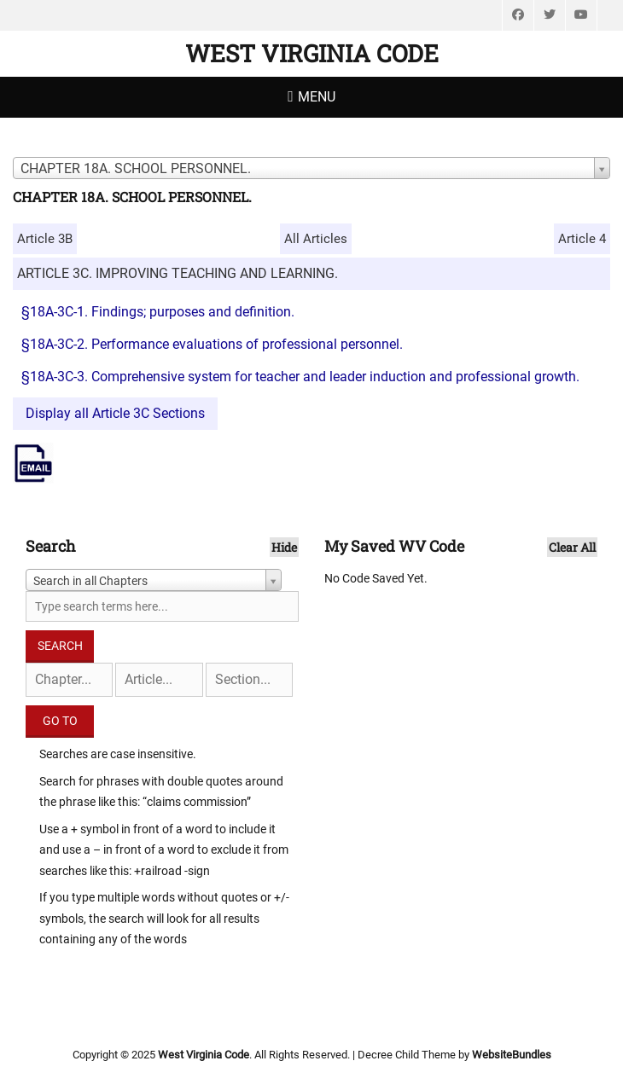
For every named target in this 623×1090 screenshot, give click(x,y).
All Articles (315, 238)
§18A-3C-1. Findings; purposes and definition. (157, 312)
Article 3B (45, 238)
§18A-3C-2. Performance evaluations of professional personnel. (212, 344)
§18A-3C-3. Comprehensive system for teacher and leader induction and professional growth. (300, 376)
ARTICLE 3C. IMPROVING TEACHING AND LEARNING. (177, 273)
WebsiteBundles (511, 1054)
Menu (316, 97)
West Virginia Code (312, 53)
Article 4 (582, 238)
